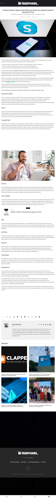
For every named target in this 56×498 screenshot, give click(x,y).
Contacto (43, 462)
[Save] (24, 316)
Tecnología (28, 16)
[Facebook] (23, 458)
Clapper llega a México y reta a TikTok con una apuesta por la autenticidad (13, 375)
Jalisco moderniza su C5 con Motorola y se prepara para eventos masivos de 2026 (40, 375)
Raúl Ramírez (22, 16)
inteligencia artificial (10, 81)
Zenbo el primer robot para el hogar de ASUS (26, 212)
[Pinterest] (29, 458)
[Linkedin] (33, 458)
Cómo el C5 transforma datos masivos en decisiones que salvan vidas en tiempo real (12, 406)
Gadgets (12, 209)
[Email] (28, 316)
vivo (4, 226)
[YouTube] (31, 458)
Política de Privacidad (33, 462)
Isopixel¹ (41, 474)
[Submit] (21, 316)
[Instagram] (27, 458)
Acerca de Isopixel (14, 462)
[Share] (17, 316)
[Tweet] (10, 316)
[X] (25, 458)
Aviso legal (24, 462)
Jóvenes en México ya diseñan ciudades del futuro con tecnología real (40, 406)
